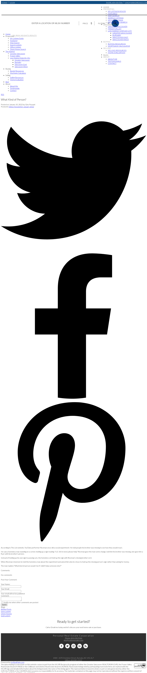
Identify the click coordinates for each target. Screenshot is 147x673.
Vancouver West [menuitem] (120, 39)
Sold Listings (5, 616)
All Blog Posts (6, 610)
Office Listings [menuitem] (115, 20)
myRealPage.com (17, 663)
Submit (4, 605)
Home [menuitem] (106, 7)
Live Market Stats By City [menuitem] (120, 31)
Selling (107, 48)
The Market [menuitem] (109, 24)
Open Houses (6, 614)
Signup (4, 2)
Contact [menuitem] (112, 63)
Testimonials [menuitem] (114, 61)
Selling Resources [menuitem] (117, 50)
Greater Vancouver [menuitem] (117, 26)
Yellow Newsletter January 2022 (21, 107)
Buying (106, 42)
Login (12, 2)
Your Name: (5, 584)
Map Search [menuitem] (113, 16)
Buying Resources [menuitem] (117, 44)
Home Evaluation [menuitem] (116, 52)
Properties (108, 9)
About (106, 57)
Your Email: (5, 589)
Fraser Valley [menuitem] (114, 29)
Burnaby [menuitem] (116, 35)
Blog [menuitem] (105, 55)
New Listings (6, 612)
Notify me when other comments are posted (19, 603)
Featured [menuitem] (112, 13)
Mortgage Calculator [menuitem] (119, 46)
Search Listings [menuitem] (115, 18)
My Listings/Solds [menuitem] (117, 11)
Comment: (5, 596)
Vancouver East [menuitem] (120, 37)
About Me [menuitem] (112, 59)
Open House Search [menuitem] (117, 22)
